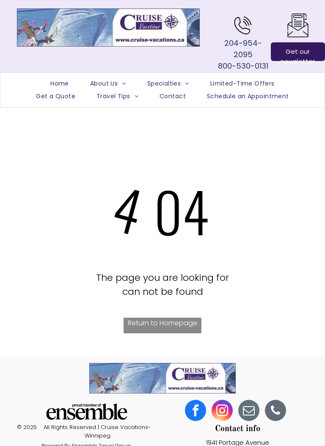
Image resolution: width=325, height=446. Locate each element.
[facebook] (195, 411)
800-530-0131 (243, 66)
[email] (248, 411)
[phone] (275, 411)
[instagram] (222, 411)
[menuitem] (60, 83)
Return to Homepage (162, 323)
